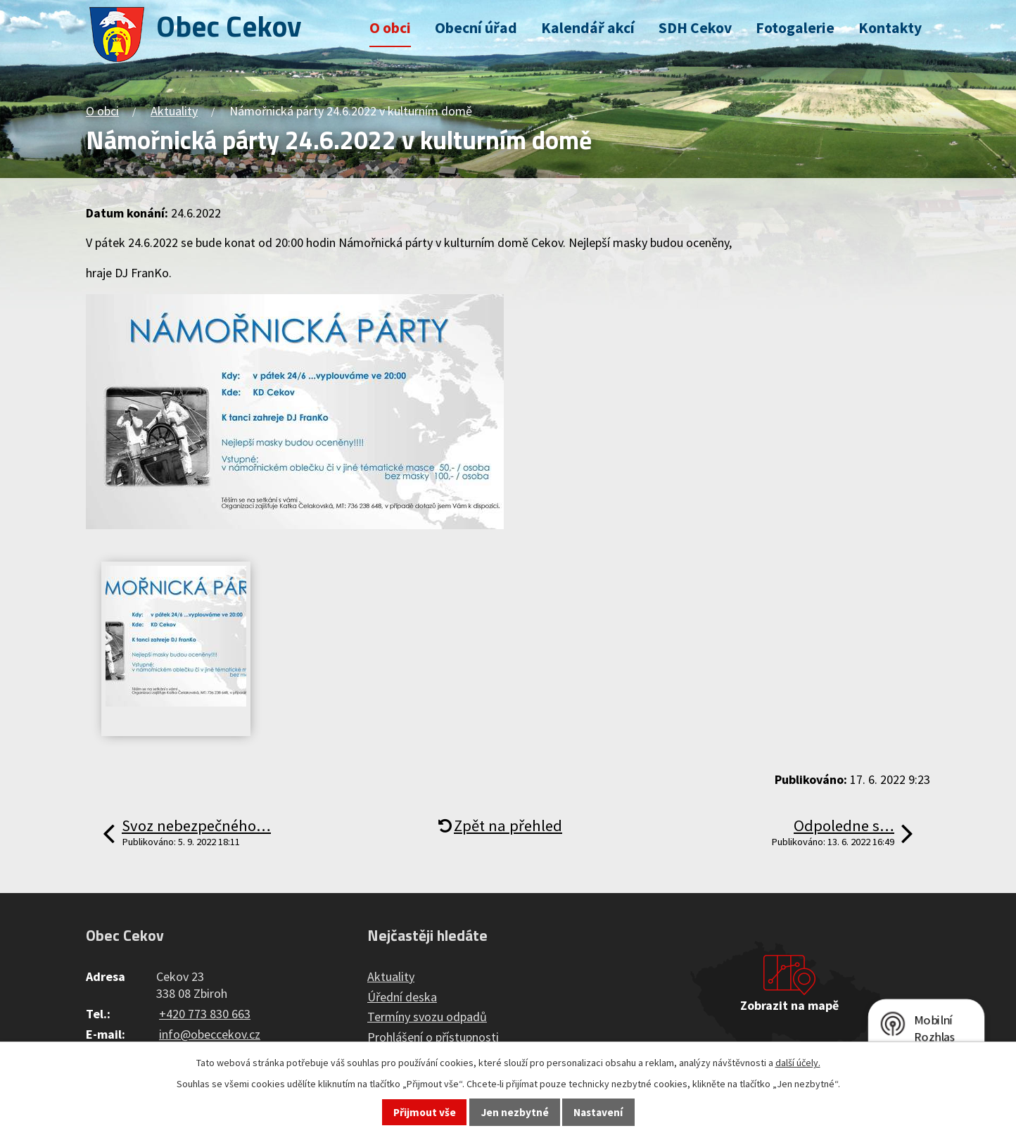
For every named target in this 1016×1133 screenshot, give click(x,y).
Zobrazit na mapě (789, 1005)
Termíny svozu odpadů (427, 1016)
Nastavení (598, 1112)
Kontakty (890, 27)
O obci (390, 27)
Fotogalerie (795, 27)
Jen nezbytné (515, 1112)
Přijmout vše (424, 1112)
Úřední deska (402, 997)
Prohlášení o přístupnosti (433, 1037)
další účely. (797, 1062)
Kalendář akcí (588, 27)
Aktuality (174, 111)
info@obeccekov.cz (209, 1034)
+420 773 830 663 (204, 1014)
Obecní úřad (476, 27)
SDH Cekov (695, 27)
